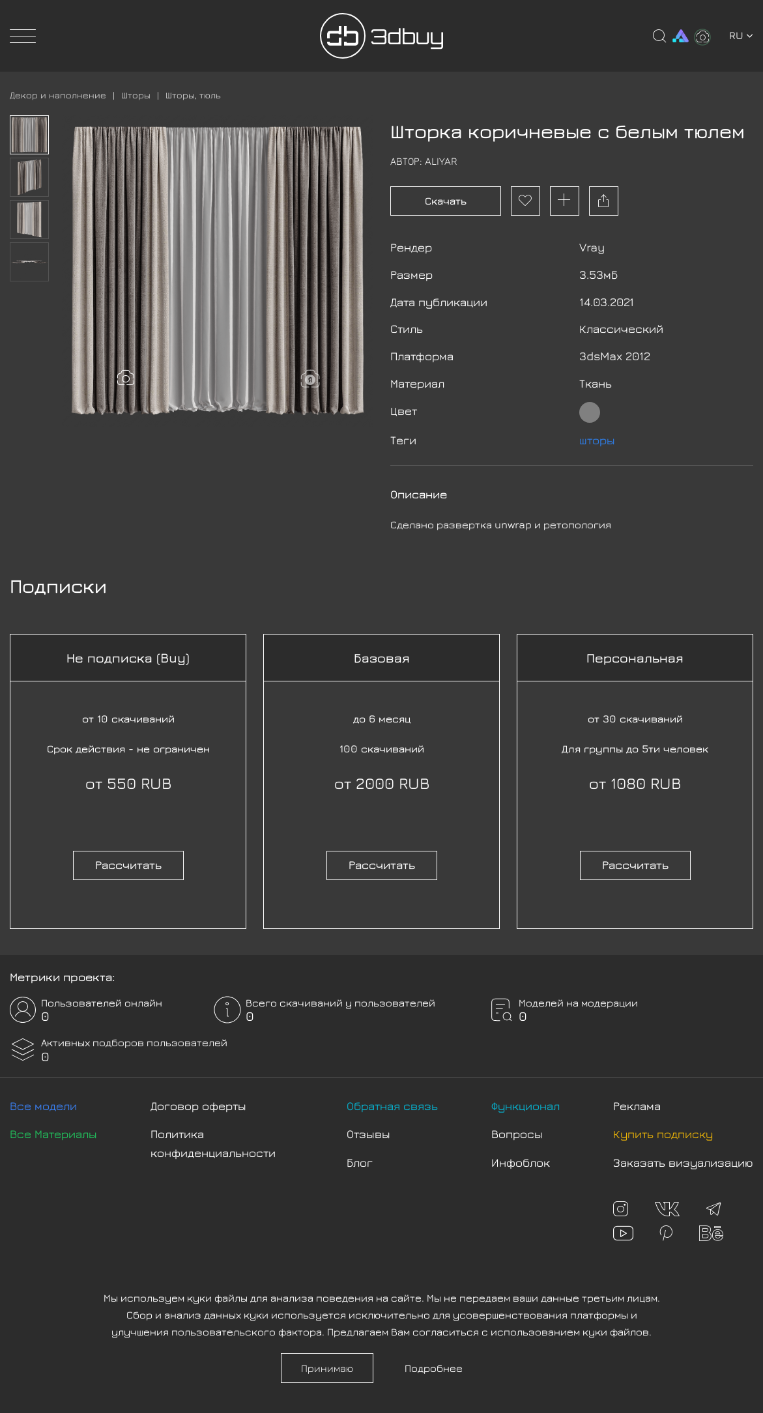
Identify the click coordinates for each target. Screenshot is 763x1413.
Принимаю (327, 1368)
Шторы (136, 94)
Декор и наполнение (58, 94)
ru (741, 35)
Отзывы (368, 1134)
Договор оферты (198, 1106)
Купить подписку (663, 1134)
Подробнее (434, 1368)
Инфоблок (520, 1162)
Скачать (446, 201)
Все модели (43, 1106)
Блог (360, 1162)
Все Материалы (53, 1134)
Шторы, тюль (193, 94)
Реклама (637, 1106)
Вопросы (517, 1134)
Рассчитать (128, 865)
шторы (597, 440)
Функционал (525, 1106)
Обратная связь (392, 1106)
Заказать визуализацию (683, 1162)
